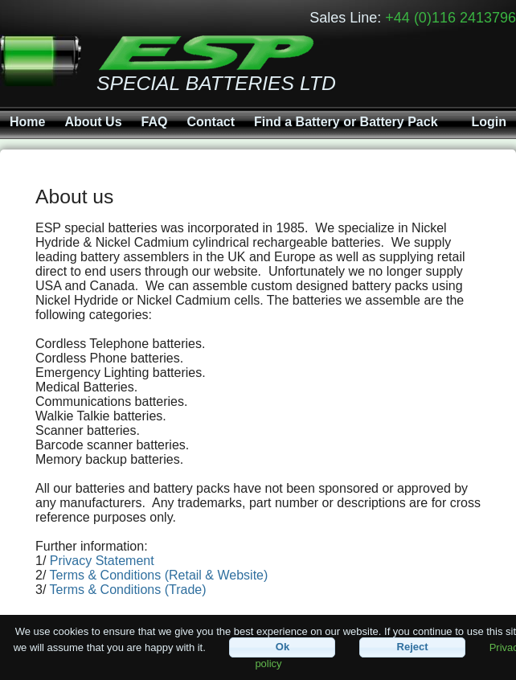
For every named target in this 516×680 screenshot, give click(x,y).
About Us (92, 122)
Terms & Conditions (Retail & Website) (159, 575)
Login (488, 122)
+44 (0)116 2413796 (450, 18)
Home (27, 122)
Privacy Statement (102, 560)
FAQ (154, 122)
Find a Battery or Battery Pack (346, 122)
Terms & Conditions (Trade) (128, 589)
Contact (210, 122)
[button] (282, 647)
